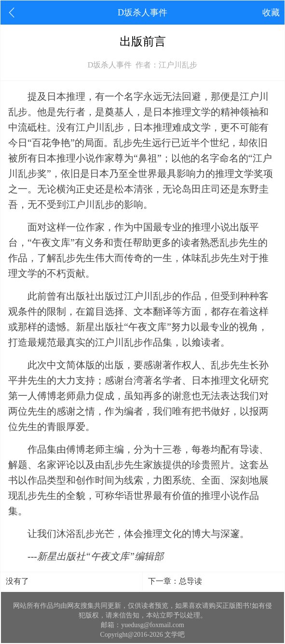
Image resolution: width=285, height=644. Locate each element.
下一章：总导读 (175, 581)
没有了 (17, 581)
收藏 (271, 12)
